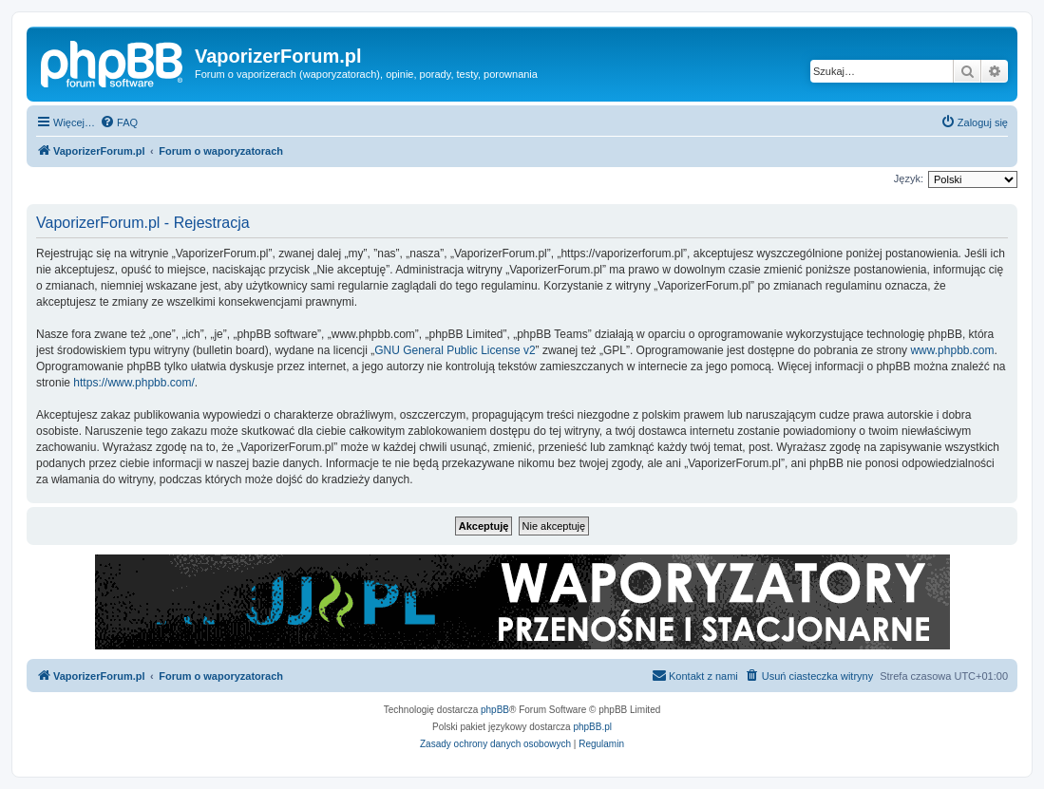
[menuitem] (119, 122)
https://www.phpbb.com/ (133, 382)
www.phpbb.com (952, 350)
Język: (908, 178)
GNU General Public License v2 (454, 350)
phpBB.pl (592, 727)
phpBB (495, 709)
